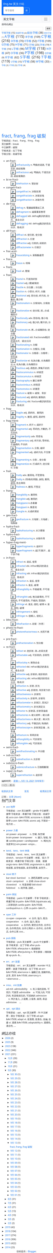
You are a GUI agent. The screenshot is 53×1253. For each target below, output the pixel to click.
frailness (20, 486)
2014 (8, 1247)
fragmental (22, 428)
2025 (8, 1042)
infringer (20, 615)
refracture (21, 735)
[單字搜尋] (13, 10)
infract (19, 561)
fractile (19, 287)
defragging (22, 223)
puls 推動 (11, 938)
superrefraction (24, 775)
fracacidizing (23, 255)
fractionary (22, 322)
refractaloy (21, 662)
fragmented (22, 452)
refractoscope (23, 727)
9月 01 (14, 1194)
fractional (21, 295)
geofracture (22, 519)
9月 (10, 1070)
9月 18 (14, 1122)
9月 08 (14, 1166)
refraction (21, 685)
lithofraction (22, 623)
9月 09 (14, 1162)
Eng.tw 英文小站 (13, 4)
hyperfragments (24, 546)
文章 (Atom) (15, 796)
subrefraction (23, 759)
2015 (8, 1243)
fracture (20, 393)
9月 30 (14, 1074)
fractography (23, 380)
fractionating (23, 344)
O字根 (14, 53)
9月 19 (14, 1118)
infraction (21, 580)
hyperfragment (24, 550)
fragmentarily (23, 436)
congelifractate (24, 195)
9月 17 (14, 1126)
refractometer (23, 702)
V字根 (26, 61)
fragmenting (22, 459)
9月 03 (14, 1186)
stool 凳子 (11, 874)
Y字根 (11, 65)
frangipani (21, 507)
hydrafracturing (24, 530)
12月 (10, 1058)
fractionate (22, 329)
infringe (20, 604)
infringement (23, 611)
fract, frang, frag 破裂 (24, 136)
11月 (10, 1062)
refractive (21, 690)
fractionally (22, 318)
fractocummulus (24, 372)
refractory (21, 723)
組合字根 (32, 32)
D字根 (14, 41)
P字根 (30, 52)
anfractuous (22, 172)
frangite (20, 511)
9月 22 (14, 1106)
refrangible (22, 743)
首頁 (26, 791)
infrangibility (23, 589)
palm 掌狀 (11, 894)
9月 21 (14, 1110)
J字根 (42, 44)
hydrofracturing (24, 538)
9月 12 (14, 1150)
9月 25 (14, 1094)
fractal (19, 278)
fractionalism (23, 303)
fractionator (22, 353)
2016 (8, 1239)
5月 (10, 1211)
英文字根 (9, 19)
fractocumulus (23, 376)
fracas (19, 263)
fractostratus (23, 388)
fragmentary (22, 440)
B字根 (29, 37)
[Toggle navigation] (46, 19)
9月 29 (14, 1078)
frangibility (22, 494)
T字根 (46, 57)
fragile (19, 412)
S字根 (25, 57)
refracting (21, 678)
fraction (20, 291)
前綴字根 (20, 33)
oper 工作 (11, 914)
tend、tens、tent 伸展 (17, 850)
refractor (20, 710)
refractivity (21, 698)
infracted (21, 565)
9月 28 (14, 1082)
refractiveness (23, 694)
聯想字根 (47, 33)
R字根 (9, 57)
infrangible (22, 596)
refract (19, 650)
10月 (10, 1066)
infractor (20, 585)
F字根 (41, 41)
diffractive (21, 243)
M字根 (30, 48)
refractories (22, 715)
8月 (10, 1199)
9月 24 (14, 1098)
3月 (10, 1219)
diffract (20, 234)
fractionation (23, 348)
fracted (20, 283)
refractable (22, 655)
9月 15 (14, 1134)
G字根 (5, 44)
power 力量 (12, 830)
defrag (19, 207)
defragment (22, 211)
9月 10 (14, 1158)
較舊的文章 (45, 791)
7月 (10, 1203)
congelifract (22, 191)
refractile (21, 674)
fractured (21, 397)
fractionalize (22, 310)
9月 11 (14, 1154)
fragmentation (23, 448)
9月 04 (14, 1182)
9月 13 (14, 1142)
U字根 (14, 61)
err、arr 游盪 (13, 961)
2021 (8, 1054)
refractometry (23, 706)
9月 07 (14, 1170)
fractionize (21, 360)
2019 (8, 1227)
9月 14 (14, 1138)
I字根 (31, 44)
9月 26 (14, 1090)
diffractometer (23, 247)
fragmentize (22, 463)
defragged (21, 216)
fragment (21, 424)
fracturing (21, 401)
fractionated (22, 337)
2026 (8, 1038)
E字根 (27, 41)
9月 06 (14, 1174)
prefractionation (24, 642)
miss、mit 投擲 (14, 985)
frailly (19, 475)
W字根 (40, 61)
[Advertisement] (26, 99)
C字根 (46, 36)
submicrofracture (25, 767)
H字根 (19, 44)
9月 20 (14, 1114)
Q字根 (48, 53)
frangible (21, 498)
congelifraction (24, 199)
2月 (10, 1223)
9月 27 (14, 1086)
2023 (8, 1046)
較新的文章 (7, 791)
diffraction (21, 238)
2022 (8, 1050)
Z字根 (20, 65)
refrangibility (23, 739)
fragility (20, 416)
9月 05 (14, 1178)
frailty (19, 479)
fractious (20, 368)
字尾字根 (6, 32)
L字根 (15, 49)
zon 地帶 (10, 806)
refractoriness (23, 719)
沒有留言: (39, 780)
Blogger (32, 1251)
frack (18, 271)
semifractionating (25, 751)
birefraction (22, 183)
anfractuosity (23, 164)
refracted (21, 666)
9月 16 (14, 1130)
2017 (8, 1235)
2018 (8, 1231)
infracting (21, 573)
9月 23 (14, 1102)
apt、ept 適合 (13, 1008)
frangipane (22, 503)
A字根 (9, 36)
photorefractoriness (26, 631)
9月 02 (14, 1190)
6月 (10, 1207)
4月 (10, 1215)
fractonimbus (23, 384)
